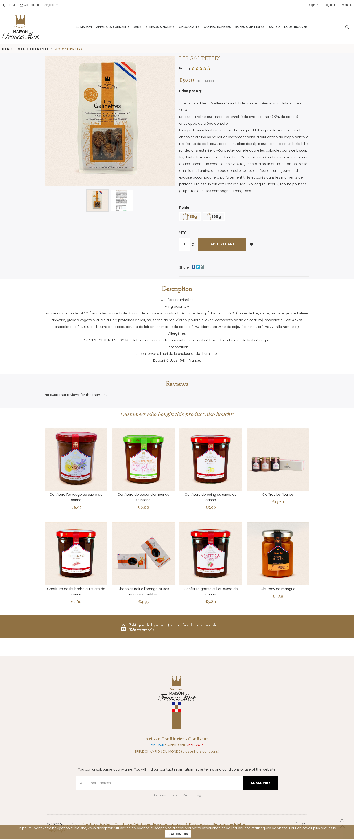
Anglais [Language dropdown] (51, 5)
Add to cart (222, 244)
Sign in (313, 5)
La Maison (73, 27)
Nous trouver (285, 27)
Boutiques (160, 795)
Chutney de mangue (278, 588)
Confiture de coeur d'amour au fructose (143, 497)
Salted (264, 27)
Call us (11, 5)
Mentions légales (97, 824)
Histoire (175, 795)
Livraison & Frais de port (190, 824)
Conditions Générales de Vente (141, 824)
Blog (197, 795)
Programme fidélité (229, 824)
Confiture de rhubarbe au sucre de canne (76, 591)
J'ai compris (178, 834)
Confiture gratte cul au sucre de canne (211, 591)
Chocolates (179, 27)
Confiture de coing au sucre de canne (211, 497)
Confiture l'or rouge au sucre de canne (76, 497)
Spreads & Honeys (149, 27)
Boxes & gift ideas (239, 27)
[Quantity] (184, 244)
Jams (127, 27)
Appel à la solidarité (102, 27)
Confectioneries (207, 27)
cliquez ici (329, 828)
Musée (187, 795)
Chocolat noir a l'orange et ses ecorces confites (143, 591)
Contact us (31, 5)
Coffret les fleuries (278, 494)
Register (329, 5)
